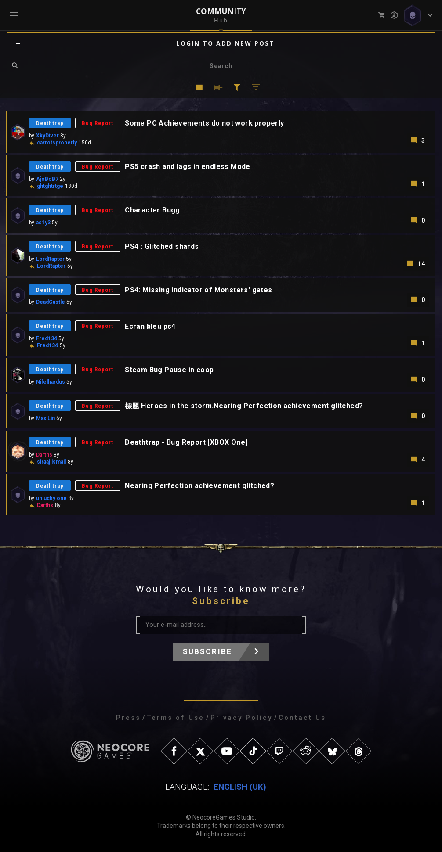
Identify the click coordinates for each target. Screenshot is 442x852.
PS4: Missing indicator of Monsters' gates (198, 290)
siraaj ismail (51, 462)
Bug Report (98, 123)
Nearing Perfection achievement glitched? (200, 486)
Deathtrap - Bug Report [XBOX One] (186, 443)
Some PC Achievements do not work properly (204, 123)
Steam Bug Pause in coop (169, 370)
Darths (44, 455)
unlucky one (51, 499)
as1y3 (43, 222)
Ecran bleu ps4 (150, 326)
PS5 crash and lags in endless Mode (188, 166)
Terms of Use (175, 718)
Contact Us (302, 718)
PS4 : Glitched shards (162, 246)
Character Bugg (153, 210)
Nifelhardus (50, 382)
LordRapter (50, 259)
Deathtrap (50, 123)
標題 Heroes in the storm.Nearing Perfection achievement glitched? (244, 406)
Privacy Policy (241, 718)
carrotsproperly (57, 143)
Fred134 (46, 339)
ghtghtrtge (50, 186)
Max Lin (45, 419)
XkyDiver (47, 136)
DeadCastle (50, 302)
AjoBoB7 (47, 179)
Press (128, 718)
